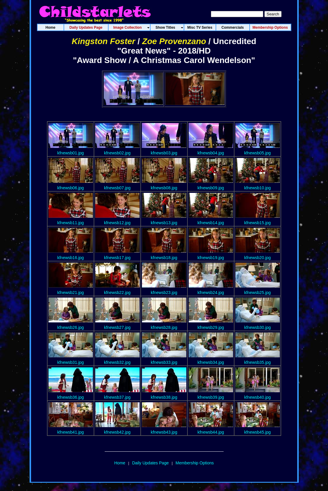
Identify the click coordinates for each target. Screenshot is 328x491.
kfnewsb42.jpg (117, 432)
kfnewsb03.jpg (164, 153)
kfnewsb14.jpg (211, 222)
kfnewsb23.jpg (164, 292)
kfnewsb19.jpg (211, 257)
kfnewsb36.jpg (70, 397)
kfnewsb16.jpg (70, 257)
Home (119, 463)
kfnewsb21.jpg (70, 292)
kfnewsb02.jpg (117, 153)
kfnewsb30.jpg (257, 327)
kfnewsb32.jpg (117, 362)
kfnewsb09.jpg (211, 187)
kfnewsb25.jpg (257, 292)
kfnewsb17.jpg (117, 257)
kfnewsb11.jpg (70, 222)
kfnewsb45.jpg (257, 432)
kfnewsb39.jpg (211, 397)
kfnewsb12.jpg (117, 222)
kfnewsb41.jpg (70, 432)
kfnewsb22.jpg (117, 292)
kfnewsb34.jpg (211, 362)
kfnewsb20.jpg (257, 257)
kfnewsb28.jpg (164, 327)
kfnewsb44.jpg (211, 432)
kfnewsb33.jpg (164, 362)
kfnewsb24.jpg (211, 292)
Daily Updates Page (150, 463)
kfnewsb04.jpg (211, 153)
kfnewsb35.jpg (257, 362)
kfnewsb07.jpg (117, 187)
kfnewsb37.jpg (117, 397)
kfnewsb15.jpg (257, 222)
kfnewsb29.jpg (211, 327)
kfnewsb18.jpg (164, 257)
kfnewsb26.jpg (70, 327)
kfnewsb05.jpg (257, 153)
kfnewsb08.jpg (164, 187)
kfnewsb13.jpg (164, 222)
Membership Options (195, 463)
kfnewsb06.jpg (70, 187)
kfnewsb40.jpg (257, 397)
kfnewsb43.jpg (164, 432)
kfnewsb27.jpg (117, 327)
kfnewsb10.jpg (257, 187)
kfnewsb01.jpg (70, 153)
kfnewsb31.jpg (70, 362)
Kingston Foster (103, 41)
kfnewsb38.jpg (164, 397)
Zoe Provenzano (174, 41)
